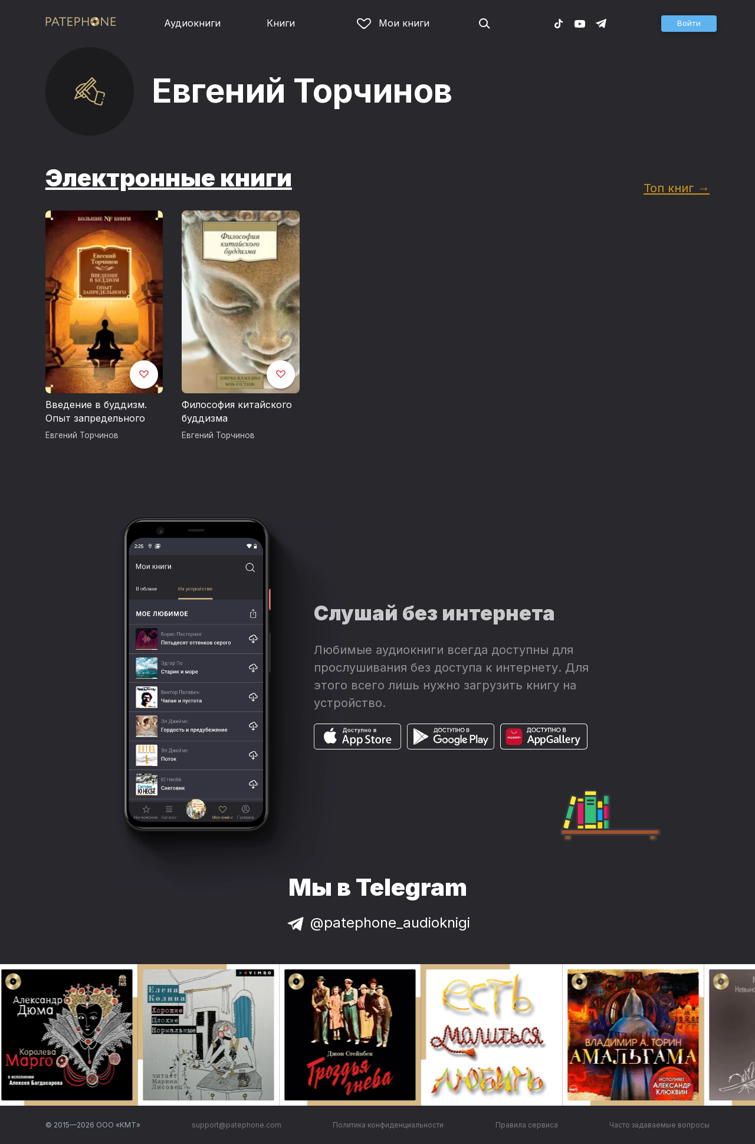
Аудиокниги (192, 23)
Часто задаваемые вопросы (659, 1124)
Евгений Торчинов (82, 435)
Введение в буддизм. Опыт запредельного (96, 412)
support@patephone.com (236, 1124)
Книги (281, 23)
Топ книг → (677, 187)
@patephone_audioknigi (377, 922)
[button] (689, 23)
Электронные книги (168, 177)
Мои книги (393, 23)
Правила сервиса (526, 1124)
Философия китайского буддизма (237, 412)
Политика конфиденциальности (388, 1124)
